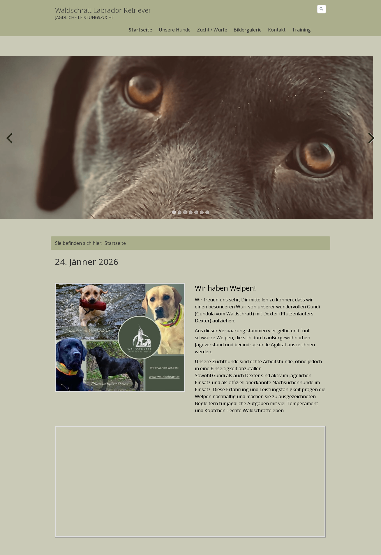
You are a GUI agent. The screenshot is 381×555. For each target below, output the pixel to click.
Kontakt (276, 30)
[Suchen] (322, 9)
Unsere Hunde (174, 30)
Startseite (140, 30)
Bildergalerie (248, 30)
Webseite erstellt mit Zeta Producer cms (287, 543)
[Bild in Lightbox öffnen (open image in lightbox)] (120, 317)
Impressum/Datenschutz (121, 543)
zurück (10, 121)
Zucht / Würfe (212, 30)
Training (301, 30)
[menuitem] (141, 29)
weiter (370, 121)
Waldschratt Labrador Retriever (103, 10)
